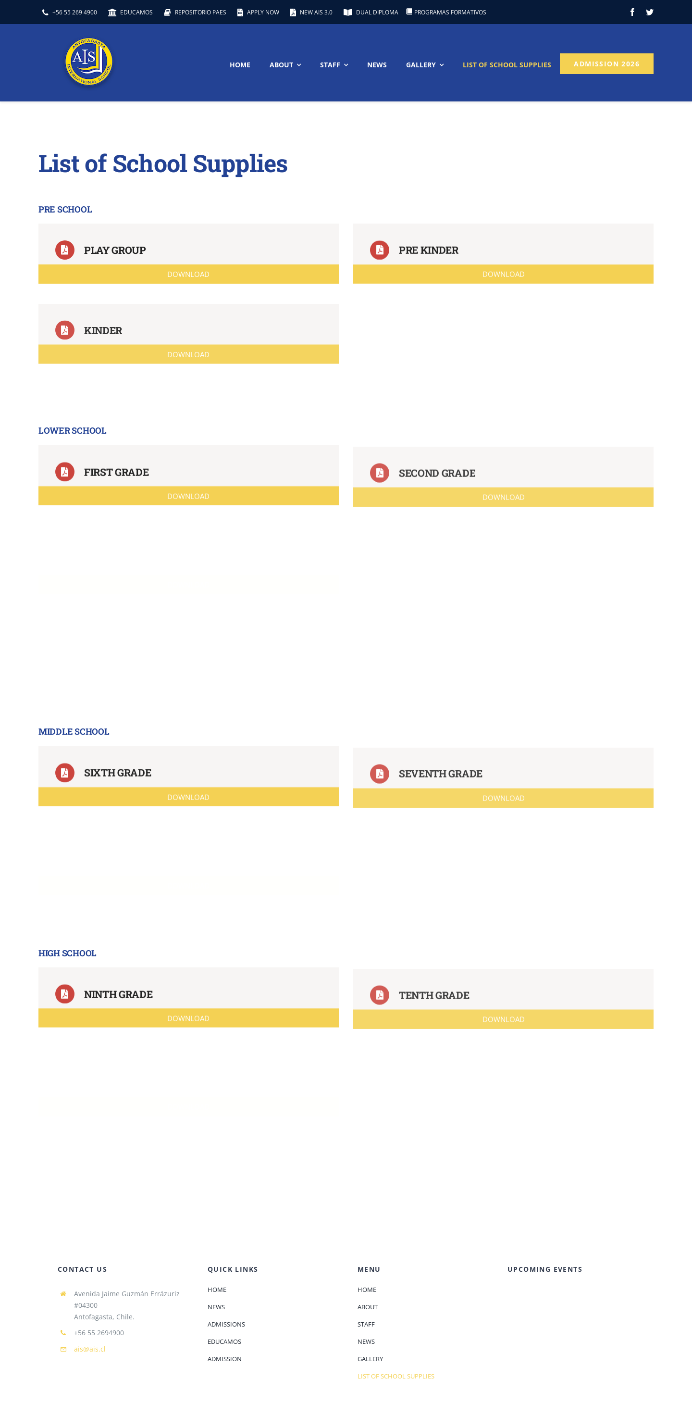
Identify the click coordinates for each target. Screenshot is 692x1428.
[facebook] (632, 12)
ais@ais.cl (90, 1348)
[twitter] (650, 12)
